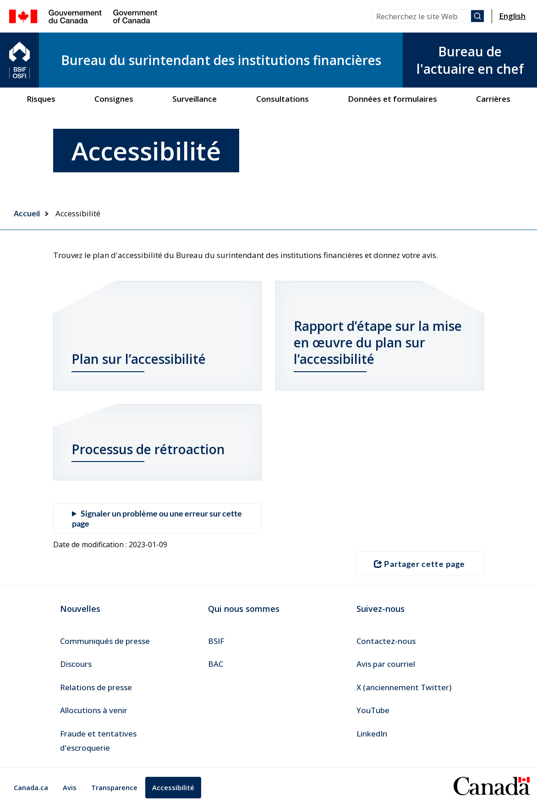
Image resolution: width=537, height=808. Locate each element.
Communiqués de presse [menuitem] (105, 641)
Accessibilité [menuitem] (173, 787)
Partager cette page (419, 564)
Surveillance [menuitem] (194, 98)
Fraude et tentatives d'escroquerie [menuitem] (98, 740)
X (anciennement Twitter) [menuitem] (403, 687)
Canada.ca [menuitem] (31, 787)
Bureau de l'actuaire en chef (470, 60)
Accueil (27, 213)
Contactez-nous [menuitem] (386, 641)
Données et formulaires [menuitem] (392, 98)
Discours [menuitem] (76, 664)
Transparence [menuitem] (114, 787)
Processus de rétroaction (148, 449)
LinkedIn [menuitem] (371, 733)
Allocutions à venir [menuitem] (93, 710)
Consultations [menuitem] (282, 98)
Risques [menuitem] (41, 98)
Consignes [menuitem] (113, 98)
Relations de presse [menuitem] (96, 687)
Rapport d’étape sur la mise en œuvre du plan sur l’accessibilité (378, 343)
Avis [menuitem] (70, 787)
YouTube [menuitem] (372, 710)
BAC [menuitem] (215, 664)
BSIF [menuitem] (216, 641)
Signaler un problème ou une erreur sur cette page (157, 518)
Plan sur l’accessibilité (138, 359)
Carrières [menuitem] (493, 98)
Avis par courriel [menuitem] (385, 664)
